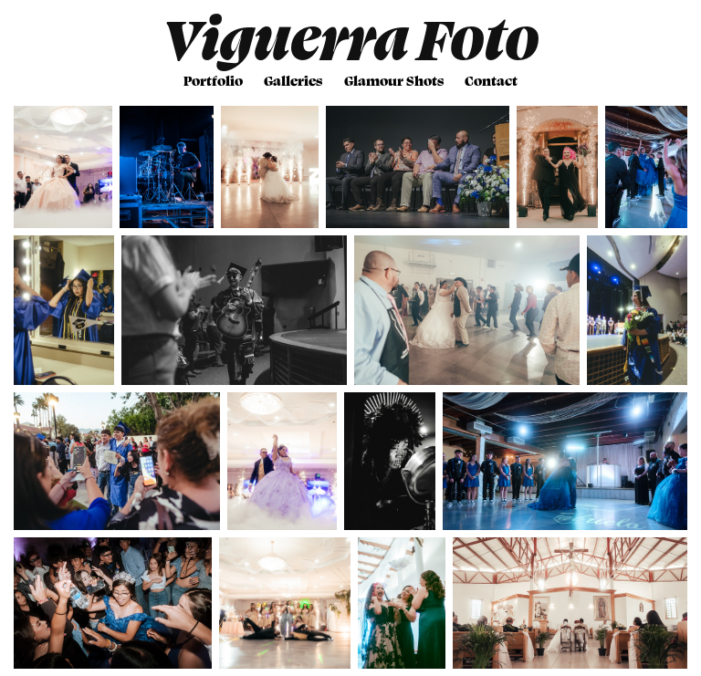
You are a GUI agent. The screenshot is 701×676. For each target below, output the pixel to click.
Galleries (293, 80)
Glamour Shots (394, 80)
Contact (491, 80)
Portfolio (213, 80)
